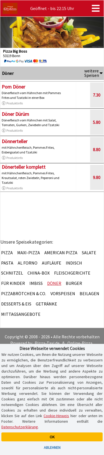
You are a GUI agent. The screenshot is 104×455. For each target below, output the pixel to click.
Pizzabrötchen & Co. (23, 293)
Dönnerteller (14, 141)
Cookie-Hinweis (56, 415)
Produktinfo (12, 103)
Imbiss (36, 283)
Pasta (7, 263)
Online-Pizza (79, 343)
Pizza (7, 252)
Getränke (46, 304)
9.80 (96, 177)
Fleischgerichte (72, 273)
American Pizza (60, 252)
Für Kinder (13, 283)
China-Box (38, 273)
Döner (54, 283)
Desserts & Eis (16, 304)
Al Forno (27, 263)
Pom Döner (13, 87)
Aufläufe (51, 263)
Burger (74, 283)
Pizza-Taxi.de (47, 343)
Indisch (74, 263)
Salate (89, 252)
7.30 (96, 95)
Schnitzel (12, 273)
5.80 (96, 122)
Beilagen (89, 293)
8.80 (96, 149)
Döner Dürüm (15, 114)
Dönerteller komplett (23, 167)
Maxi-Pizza (28, 252)
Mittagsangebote (20, 314)
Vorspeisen (62, 293)
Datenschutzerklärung (19, 426)
